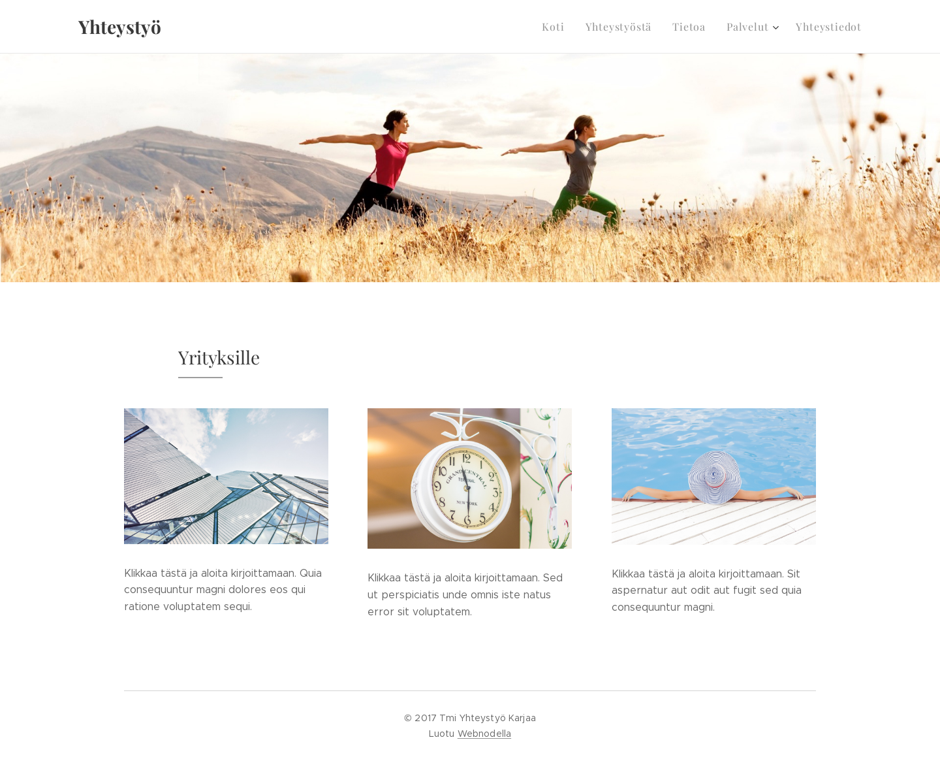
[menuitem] (569, 26)
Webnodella (484, 733)
